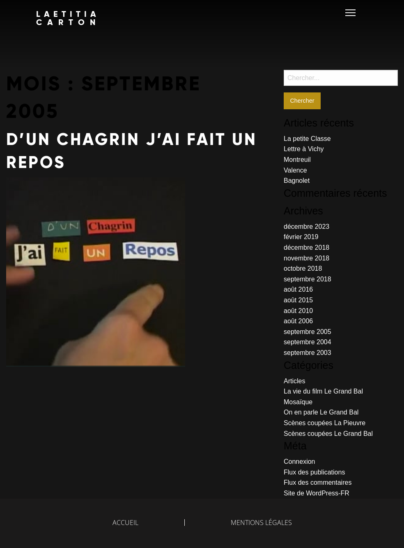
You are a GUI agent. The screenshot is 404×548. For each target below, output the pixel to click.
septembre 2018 (307, 279)
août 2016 (298, 289)
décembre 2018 (306, 247)
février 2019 (301, 236)
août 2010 (298, 310)
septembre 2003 (307, 352)
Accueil (125, 522)
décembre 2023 (306, 226)
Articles (294, 381)
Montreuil (297, 159)
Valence (295, 170)
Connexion (299, 461)
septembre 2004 (307, 341)
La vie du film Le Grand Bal (323, 391)
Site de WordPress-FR (316, 493)
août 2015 (298, 300)
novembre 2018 (306, 258)
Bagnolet (297, 180)
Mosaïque (298, 401)
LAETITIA (68, 18)
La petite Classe (307, 138)
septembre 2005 (307, 331)
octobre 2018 (303, 268)
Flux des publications (314, 472)
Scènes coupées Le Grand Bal (328, 433)
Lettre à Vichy (304, 148)
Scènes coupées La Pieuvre (324, 422)
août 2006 (298, 321)
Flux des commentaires (317, 482)
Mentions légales (261, 522)
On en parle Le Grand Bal (321, 412)
